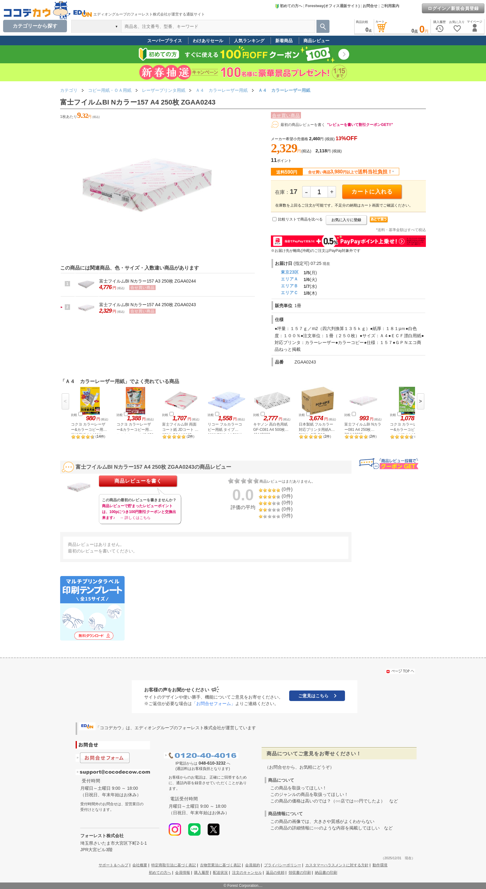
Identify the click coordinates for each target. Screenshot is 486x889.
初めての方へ (288, 6)
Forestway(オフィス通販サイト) (332, 6)
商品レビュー (316, 40)
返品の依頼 (275, 872)
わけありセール (208, 40)
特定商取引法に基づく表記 (173, 865)
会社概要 (139, 865)
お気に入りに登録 (346, 220)
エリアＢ (289, 285)
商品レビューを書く (138, 481)
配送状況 (220, 872)
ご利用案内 (390, 6)
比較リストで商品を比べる (300, 219)
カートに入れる (372, 192)
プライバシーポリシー (282, 865)
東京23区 (290, 272)
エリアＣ (289, 292)
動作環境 (380, 865)
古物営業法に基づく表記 (220, 865)
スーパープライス (164, 40)
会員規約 (252, 865)
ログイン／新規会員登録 (453, 8)
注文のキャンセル (247, 872)
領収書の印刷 (300, 872)
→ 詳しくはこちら (135, 518)
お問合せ (370, 6)
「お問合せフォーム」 (213, 703)
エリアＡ (289, 278)
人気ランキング (249, 40)
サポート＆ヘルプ (113, 865)
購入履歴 (201, 872)
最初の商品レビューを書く (303, 125)
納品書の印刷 (326, 872)
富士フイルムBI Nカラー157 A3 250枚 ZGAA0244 (147, 281)
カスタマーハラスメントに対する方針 (337, 865)
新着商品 (284, 40)
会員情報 (182, 872)
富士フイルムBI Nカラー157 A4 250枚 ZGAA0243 (147, 304)
